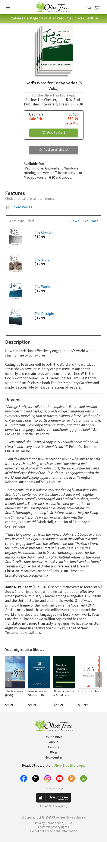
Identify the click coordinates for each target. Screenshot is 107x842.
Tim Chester (46, 99)
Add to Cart (53, 132)
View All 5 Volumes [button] (84, 221)
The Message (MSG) (14, 693)
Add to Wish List (53, 149)
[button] (89, 8)
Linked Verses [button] (21, 207)
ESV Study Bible (88, 691)
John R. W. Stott (70, 99)
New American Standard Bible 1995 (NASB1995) (38, 697)
